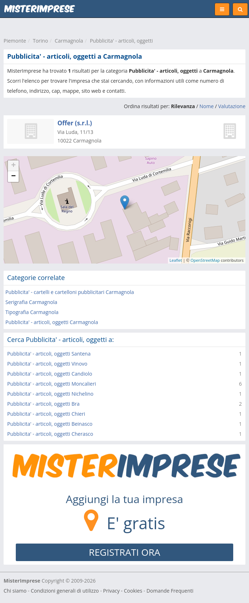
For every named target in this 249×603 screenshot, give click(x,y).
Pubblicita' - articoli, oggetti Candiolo (49, 373)
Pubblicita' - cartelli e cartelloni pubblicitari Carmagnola (69, 292)
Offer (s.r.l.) (74, 123)
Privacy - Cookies (122, 590)
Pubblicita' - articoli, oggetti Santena (48, 353)
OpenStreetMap (205, 260)
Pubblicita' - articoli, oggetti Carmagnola (51, 322)
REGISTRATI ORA (124, 552)
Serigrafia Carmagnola (31, 302)
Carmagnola (69, 40)
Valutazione (231, 106)
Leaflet (176, 260)
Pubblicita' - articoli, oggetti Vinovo (47, 363)
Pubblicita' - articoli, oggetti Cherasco (50, 433)
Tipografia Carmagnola (31, 312)
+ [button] (13, 165)
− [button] (13, 176)
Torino (40, 40)
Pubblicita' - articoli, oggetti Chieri (46, 413)
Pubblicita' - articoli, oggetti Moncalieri (51, 383)
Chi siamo (15, 590)
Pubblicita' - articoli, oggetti (121, 40)
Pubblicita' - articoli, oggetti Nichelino (50, 393)
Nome (206, 106)
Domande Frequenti (169, 590)
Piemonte (15, 40)
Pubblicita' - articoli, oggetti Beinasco (50, 423)
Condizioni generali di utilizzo (65, 590)
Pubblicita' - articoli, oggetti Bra (43, 403)
